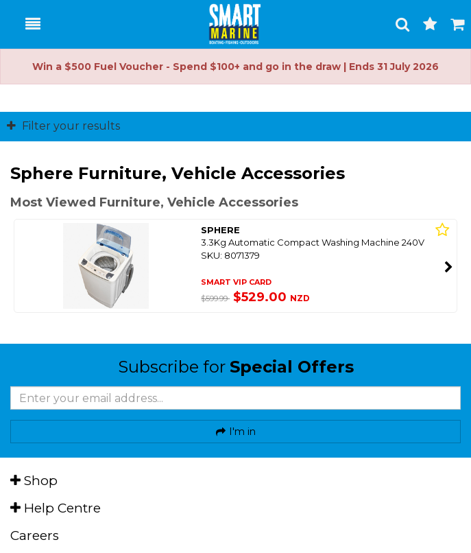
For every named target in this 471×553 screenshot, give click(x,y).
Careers (34, 535)
